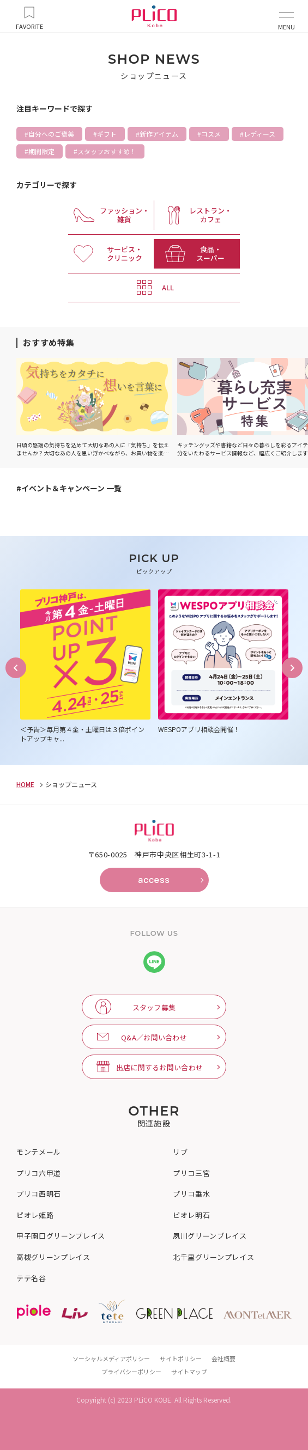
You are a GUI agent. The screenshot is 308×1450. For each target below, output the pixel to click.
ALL (168, 287)
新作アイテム (159, 133)
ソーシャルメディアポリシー (111, 1358)
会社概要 (223, 1358)
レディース (259, 133)
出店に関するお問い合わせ (159, 1067)
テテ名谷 (31, 1278)
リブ (180, 1152)
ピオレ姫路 (34, 1215)
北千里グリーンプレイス (213, 1257)
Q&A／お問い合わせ (154, 1037)
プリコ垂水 (191, 1194)
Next (292, 667)
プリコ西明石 (38, 1194)
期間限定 (41, 151)
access (154, 880)
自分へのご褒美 (51, 133)
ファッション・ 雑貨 (124, 214)
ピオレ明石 (191, 1215)
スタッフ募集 (154, 1007)
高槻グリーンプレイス (53, 1257)
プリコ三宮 (191, 1173)
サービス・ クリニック (124, 253)
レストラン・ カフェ (210, 214)
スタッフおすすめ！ (106, 151)
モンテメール (38, 1152)
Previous (15, 667)
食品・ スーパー (210, 253)
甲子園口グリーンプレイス (60, 1236)
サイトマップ (189, 1371)
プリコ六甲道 (38, 1173)
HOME (25, 784)
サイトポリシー (181, 1358)
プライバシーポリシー (131, 1371)
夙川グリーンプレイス (210, 1236)
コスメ (211, 133)
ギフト (107, 133)
